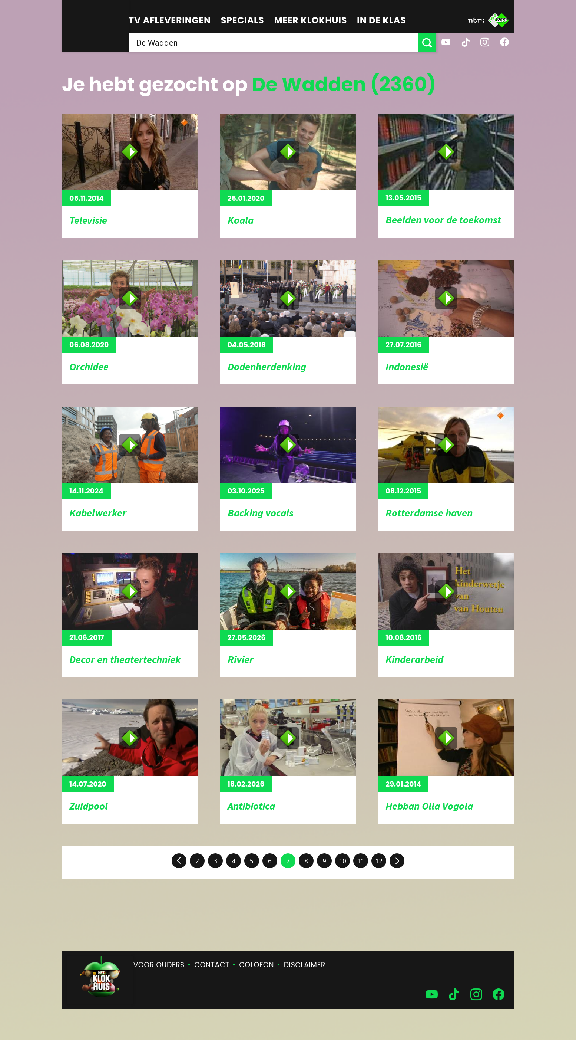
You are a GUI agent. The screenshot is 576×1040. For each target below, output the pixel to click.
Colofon (256, 965)
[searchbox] (273, 42)
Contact (211, 965)
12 (379, 861)
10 (342, 861)
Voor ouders (159, 965)
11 (360, 861)
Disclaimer (304, 965)
